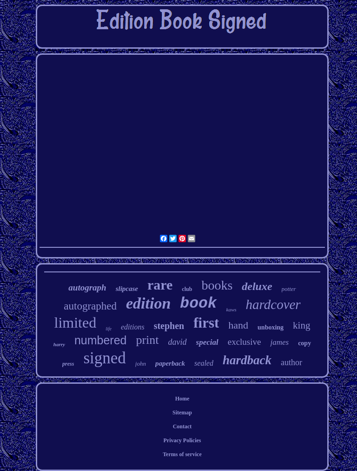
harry (59, 344)
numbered (100, 340)
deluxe (257, 286)
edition (148, 303)
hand (238, 325)
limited (75, 322)
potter (289, 288)
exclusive (244, 342)
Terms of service (182, 454)
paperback (170, 363)
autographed (90, 306)
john (140, 363)
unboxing (271, 327)
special (207, 342)
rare (159, 284)
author (291, 362)
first (206, 323)
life (109, 328)
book (198, 303)
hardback (247, 360)
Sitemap (182, 412)
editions (133, 327)
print (147, 340)
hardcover (273, 304)
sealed (203, 363)
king (301, 325)
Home (182, 398)
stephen (169, 326)
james (279, 342)
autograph (87, 287)
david (177, 342)
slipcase (127, 288)
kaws (231, 309)
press (68, 364)
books (216, 285)
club (187, 289)
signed (104, 358)
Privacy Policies (182, 440)
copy (304, 343)
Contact (182, 426)
